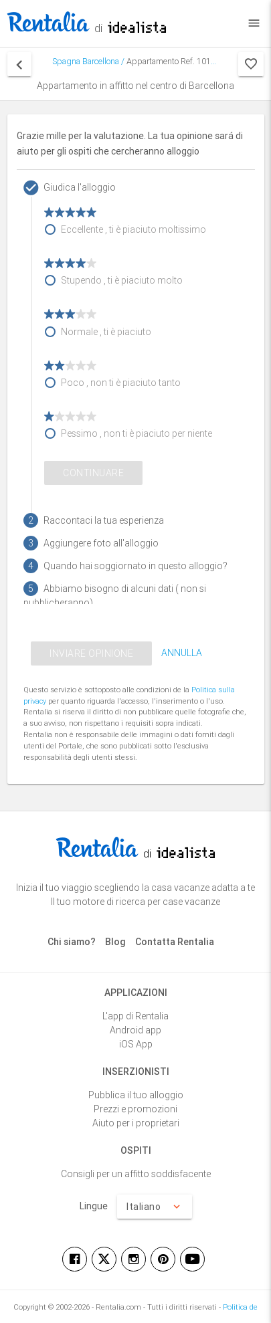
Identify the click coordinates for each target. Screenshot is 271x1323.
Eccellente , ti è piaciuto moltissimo (133, 229)
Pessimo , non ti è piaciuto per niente (136, 433)
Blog (115, 942)
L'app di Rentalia (135, 1016)
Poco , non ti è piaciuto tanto (121, 383)
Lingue (94, 1206)
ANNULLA (181, 653)
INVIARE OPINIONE (91, 653)
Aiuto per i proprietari (135, 1123)
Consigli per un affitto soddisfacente (136, 1174)
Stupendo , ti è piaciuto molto (122, 280)
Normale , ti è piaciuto (106, 332)
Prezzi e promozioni (135, 1109)
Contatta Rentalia (174, 942)
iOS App (136, 1044)
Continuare (93, 473)
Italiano (154, 1207)
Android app (135, 1030)
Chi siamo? (72, 942)
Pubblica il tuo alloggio (135, 1095)
